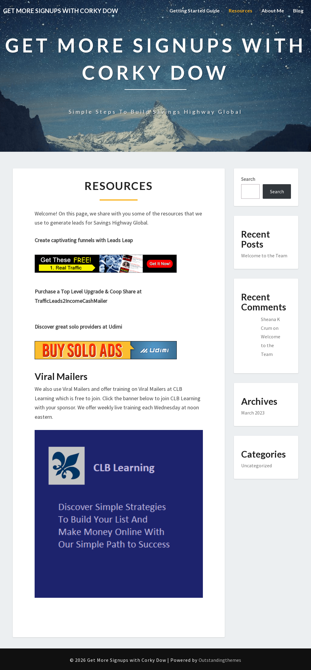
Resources (240, 10)
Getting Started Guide (194, 10)
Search (248, 179)
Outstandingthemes (220, 660)
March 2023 (253, 413)
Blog (298, 10)
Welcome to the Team (264, 255)
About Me (272, 10)
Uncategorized (256, 465)
